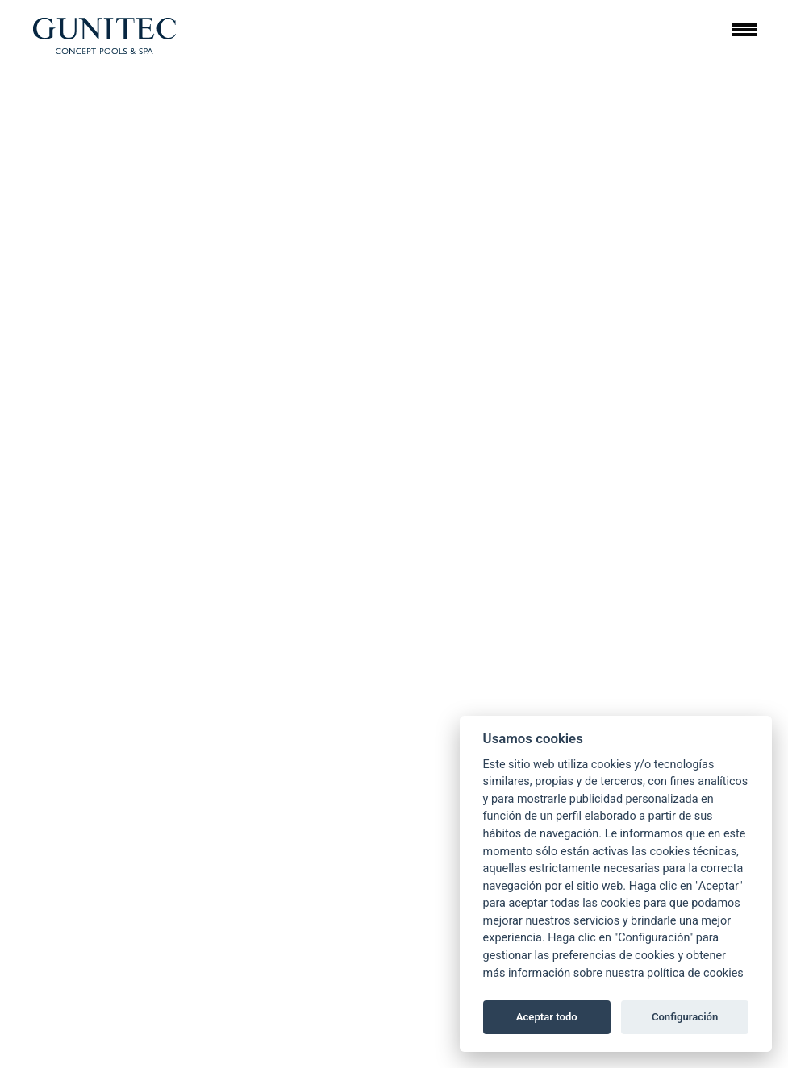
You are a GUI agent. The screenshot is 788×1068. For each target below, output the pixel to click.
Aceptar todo (546, 1017)
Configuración (685, 1017)
